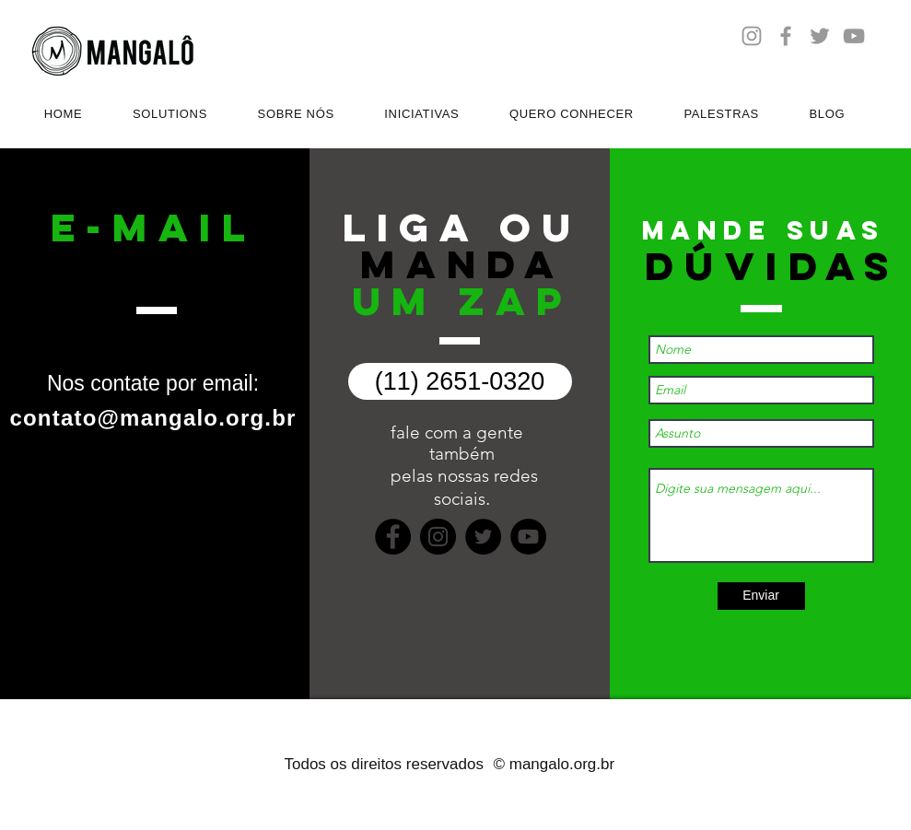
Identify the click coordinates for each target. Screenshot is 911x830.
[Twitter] (483, 537)
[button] (170, 114)
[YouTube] (528, 537)
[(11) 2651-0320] (460, 381)
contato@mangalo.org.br (152, 417)
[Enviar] (761, 596)
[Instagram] (438, 537)
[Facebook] (393, 537)
